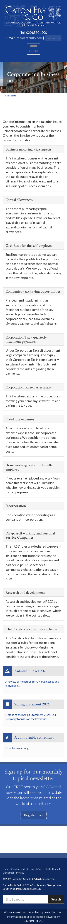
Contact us (53, 38)
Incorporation (16, 506)
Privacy (20, 872)
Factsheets (10, 95)
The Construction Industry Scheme (31, 629)
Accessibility (44, 868)
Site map (30, 868)
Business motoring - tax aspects (28, 149)
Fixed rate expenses (20, 419)
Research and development (25, 592)
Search (56, 899)
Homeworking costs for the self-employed (29, 467)
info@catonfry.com (29, 38)
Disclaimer (8, 872)
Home (6, 868)
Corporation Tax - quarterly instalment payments (26, 339)
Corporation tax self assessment (28, 387)
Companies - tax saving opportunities (33, 291)
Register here (33, 815)
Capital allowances (19, 200)
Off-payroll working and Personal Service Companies (30, 535)
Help (56, 868)
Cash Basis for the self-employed (29, 246)
